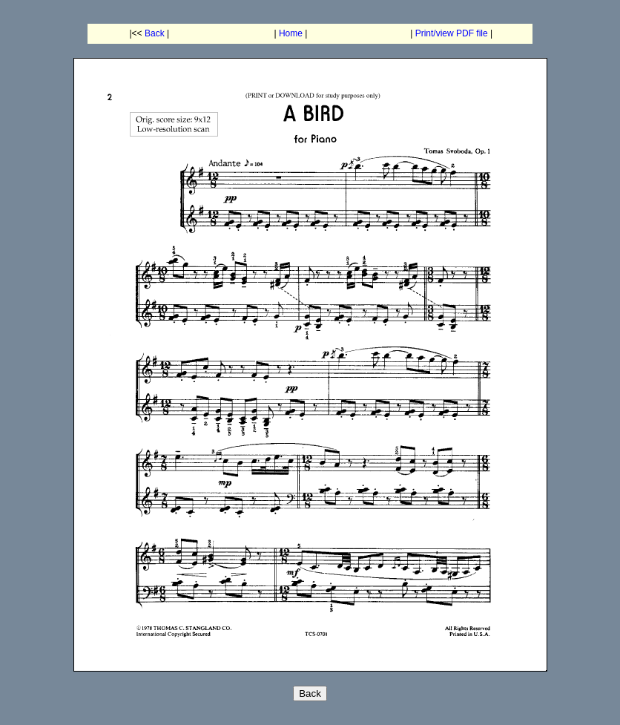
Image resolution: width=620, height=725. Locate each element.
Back (155, 33)
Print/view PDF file (451, 33)
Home (291, 33)
